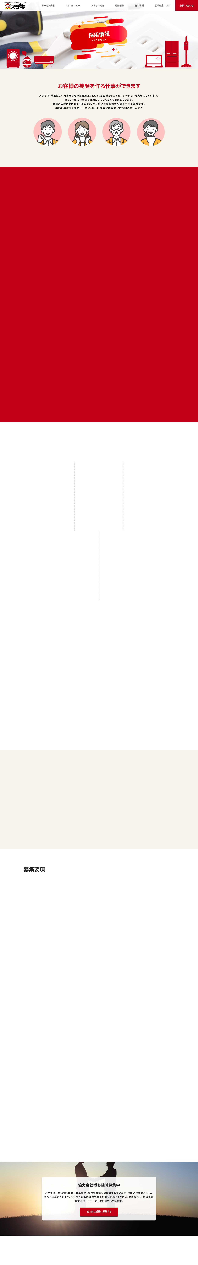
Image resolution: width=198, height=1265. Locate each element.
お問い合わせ (162, 1240)
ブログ (118, 1240)
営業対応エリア (132, 1240)
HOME (32, 1240)
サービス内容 (45, 1240)
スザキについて (63, 1240)
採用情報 (94, 1240)
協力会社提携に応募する (99, 1115)
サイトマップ (99, 1244)
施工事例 (107, 1240)
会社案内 (148, 1240)
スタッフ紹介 (80, 1240)
